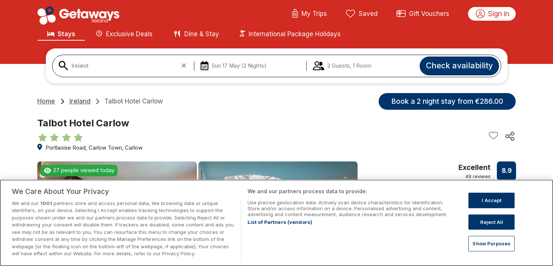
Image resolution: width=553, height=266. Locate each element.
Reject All (491, 231)
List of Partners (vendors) (280, 232)
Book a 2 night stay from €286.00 (447, 101)
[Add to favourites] (493, 136)
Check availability (459, 65)
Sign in (492, 14)
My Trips (309, 14)
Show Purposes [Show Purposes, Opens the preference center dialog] (491, 253)
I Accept (491, 210)
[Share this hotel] (509, 136)
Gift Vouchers (423, 14)
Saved (362, 14)
